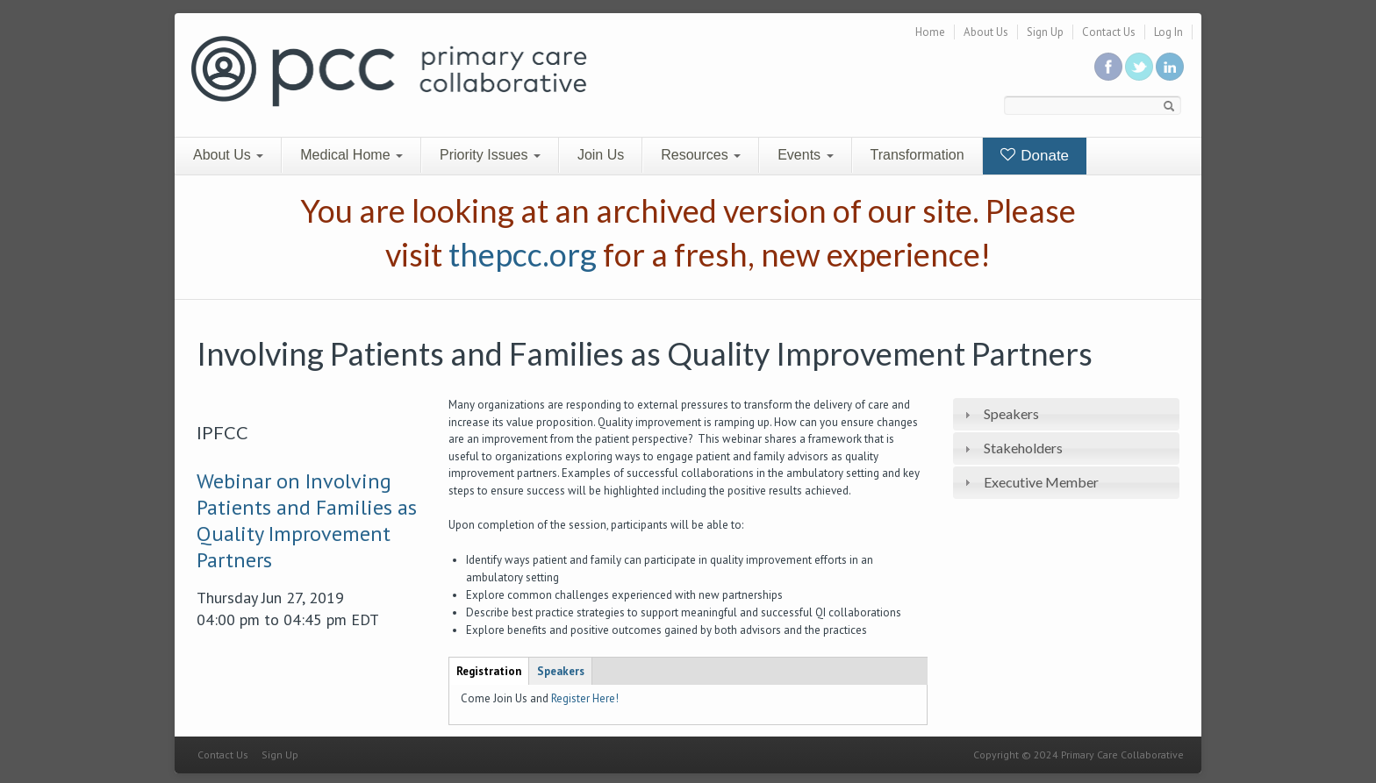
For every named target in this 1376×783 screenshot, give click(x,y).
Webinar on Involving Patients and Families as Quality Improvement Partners (307, 520)
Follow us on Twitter (1139, 67)
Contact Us (1109, 32)
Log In (1168, 32)
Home (930, 32)
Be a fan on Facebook (1108, 67)
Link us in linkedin (1170, 67)
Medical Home (351, 154)
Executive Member (1041, 481)
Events (805, 154)
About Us (986, 32)
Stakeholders (1023, 447)
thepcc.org (522, 254)
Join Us (600, 154)
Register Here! (585, 698)
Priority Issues (490, 154)
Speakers (1011, 413)
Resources (701, 154)
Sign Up (1045, 32)
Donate (1035, 155)
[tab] (1066, 414)
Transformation (917, 154)
